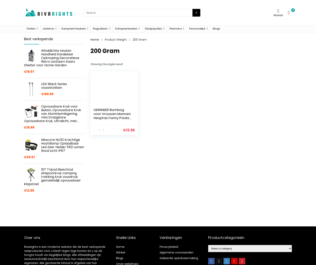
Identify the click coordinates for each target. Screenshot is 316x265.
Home (94, 40)
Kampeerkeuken (126, 29)
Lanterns (48, 29)
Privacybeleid (169, 247)
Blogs (216, 29)
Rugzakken (100, 29)
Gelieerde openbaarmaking (179, 258)
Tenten (30, 29)
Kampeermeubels (73, 29)
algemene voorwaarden (176, 252)
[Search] (196, 13)
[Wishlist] (278, 10)
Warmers (175, 29)
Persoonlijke (197, 29)
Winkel (120, 252)
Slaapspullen (153, 29)
